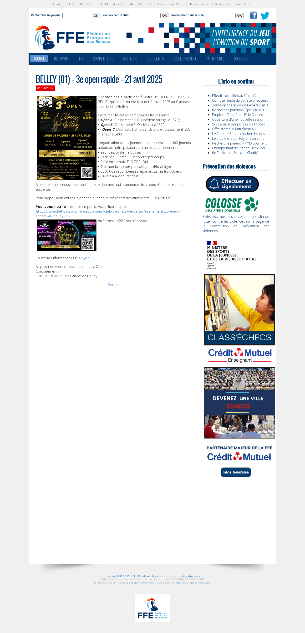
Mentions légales (150, 576)
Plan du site (63, 4)
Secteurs (130, 59)
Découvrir (62, 59)
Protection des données (183, 576)
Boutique (241, 59)
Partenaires (215, 59)
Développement (184, 59)
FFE (81, 59)
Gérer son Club (171, 4)
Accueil (39, 59)
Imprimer (244, 4)
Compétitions (103, 59)
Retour (113, 284)
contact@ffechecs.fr (144, 582)
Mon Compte (141, 4)
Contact (87, 4)
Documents (155, 59)
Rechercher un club (115, 15)
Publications (112, 4)
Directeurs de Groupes (209, 4)
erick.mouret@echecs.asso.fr (194, 582)
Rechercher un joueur (45, 15)
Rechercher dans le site (187, 15)
